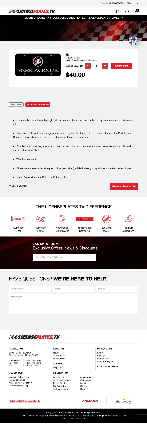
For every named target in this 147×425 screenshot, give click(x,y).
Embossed (86, 382)
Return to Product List (123, 186)
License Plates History (20, 379)
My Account (132, 3)
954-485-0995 (118, 4)
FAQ (62, 370)
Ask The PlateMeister (20, 385)
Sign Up (101, 358)
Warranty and (116, 417)
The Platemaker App (19, 388)
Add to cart (121, 66)
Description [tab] (16, 105)
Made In (59, 361)
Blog (83, 391)
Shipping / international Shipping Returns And (72, 417)
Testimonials (59, 358)
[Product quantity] (96, 66)
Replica (84, 388)
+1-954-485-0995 (32, 362)
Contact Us (16, 351)
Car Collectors (60, 388)
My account (104, 351)
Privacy (33, 417)
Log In (100, 355)
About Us (58, 351)
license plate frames (104, 18)
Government (87, 379)
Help (55, 370)
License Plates (35, 18)
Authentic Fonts (61, 391)
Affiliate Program (105, 363)
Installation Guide (17, 382)
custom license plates (69, 18)
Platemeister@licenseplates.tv (24, 403)
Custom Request (107, 369)
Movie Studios (60, 385)
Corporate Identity (62, 382)
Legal (21, 417)
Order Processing (74, 420)
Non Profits (58, 379)
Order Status (103, 361)
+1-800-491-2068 (32, 365)
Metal (83, 385)
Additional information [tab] (38, 105)
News (56, 355)
